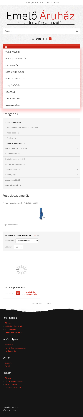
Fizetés (57, 2)
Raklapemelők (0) (12, 154)
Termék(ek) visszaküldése (15, 348)
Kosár (49, 2)
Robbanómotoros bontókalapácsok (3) (22, 127)
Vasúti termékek (16, 203)
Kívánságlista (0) (31, 2)
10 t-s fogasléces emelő (15, 287)
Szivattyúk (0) (10, 174)
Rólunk (8, 323)
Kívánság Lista (28, 292)
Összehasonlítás (29, 294)
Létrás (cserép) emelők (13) (16, 148)
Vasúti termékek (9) (13, 122)
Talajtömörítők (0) (12, 169)
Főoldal (5, 203)
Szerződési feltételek (13, 332)
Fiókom (43, 2)
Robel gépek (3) (13, 133)
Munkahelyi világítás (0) (14, 164)
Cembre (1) (11, 138)
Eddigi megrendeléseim (14, 381)
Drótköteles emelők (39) (15, 159)
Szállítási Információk (13, 326)
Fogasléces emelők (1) (16, 143)
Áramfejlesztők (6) (12, 180)
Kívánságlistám (11, 384)
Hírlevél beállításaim (13, 387)
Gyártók (8, 363)
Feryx (14, 410)
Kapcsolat (9, 344)
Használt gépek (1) (13, 185)
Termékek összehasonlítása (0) (18, 235)
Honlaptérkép (10, 351)
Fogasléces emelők (31, 203)
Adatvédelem (10, 329)
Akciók (7, 366)
